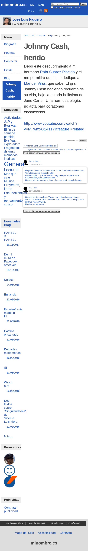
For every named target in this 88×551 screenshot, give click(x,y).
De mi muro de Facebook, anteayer (11, 262)
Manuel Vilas (35, 83)
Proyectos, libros (12, 187)
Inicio (25, 35)
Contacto (66, 532)
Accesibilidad (47, 532)
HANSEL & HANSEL (11, 239)
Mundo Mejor (57, 523)
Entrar (31, 11)
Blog (50, 35)
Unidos (11, 282)
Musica (83, 141)
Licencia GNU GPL (37, 523)
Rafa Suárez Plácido (57, 72)
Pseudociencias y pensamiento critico (15, 198)
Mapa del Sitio (24, 532)
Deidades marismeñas (12, 354)
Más (41, 4)
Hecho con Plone (14, 523)
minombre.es (13, 4)
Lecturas (11, 170)
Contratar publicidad (11, 509)
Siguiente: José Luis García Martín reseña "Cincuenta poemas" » (56, 149)
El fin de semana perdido (9, 133)
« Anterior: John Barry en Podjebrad (40, 146)
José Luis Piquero (27, 19)
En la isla (11, 297)
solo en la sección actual (67, 7)
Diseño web (74, 523)
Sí (11, 370)
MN (32, 4)
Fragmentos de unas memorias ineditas (12, 153)
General (15, 164)
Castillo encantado (11, 335)
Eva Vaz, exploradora (12, 142)
